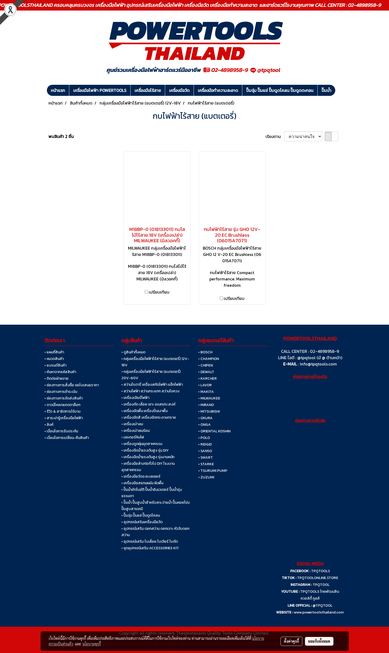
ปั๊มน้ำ (326, 90)
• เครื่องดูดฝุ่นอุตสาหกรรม (141, 444)
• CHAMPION (208, 359)
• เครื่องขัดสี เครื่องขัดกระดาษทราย (148, 417)
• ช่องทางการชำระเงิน (61, 391)
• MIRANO (206, 405)
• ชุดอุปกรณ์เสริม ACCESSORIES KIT (150, 548)
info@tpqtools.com (318, 364)
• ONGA (204, 424)
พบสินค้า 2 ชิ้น (61, 136)
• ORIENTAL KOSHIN (214, 431)
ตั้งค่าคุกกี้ (291, 641)
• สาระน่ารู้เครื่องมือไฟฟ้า (64, 418)
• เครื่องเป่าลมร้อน (135, 430)
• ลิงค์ (49, 424)
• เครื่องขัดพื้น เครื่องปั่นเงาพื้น (144, 411)
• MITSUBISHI (209, 411)
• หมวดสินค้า (54, 359)
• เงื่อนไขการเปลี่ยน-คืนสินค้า (67, 438)
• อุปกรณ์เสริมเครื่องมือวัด (142, 522)
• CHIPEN (205, 365)
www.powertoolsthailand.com (319, 612)
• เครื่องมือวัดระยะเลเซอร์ (140, 476)
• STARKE (206, 464)
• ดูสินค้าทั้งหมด (133, 352)
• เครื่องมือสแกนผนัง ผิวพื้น (142, 483)
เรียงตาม (274, 136)
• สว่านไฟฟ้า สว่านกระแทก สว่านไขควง (150, 391)
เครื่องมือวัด (179, 90)
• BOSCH (205, 352)
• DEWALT (206, 372)
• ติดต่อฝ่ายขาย (56, 378)
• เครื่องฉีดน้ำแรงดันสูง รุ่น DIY (145, 450)
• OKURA (205, 418)
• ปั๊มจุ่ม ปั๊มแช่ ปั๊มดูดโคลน (140, 515)
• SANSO (205, 451)
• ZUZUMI (206, 477)
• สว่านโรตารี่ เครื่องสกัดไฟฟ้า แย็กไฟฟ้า (152, 384)
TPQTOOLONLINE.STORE (317, 578)
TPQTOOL (321, 584)
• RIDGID (205, 444)
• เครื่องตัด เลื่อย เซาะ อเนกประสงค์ (148, 404)
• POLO (204, 438)
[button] (340, 90)
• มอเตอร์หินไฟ (132, 437)
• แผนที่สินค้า (54, 352)
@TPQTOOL (322, 605)
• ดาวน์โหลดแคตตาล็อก (62, 405)
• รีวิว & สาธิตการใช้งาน (62, 411)
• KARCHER (207, 378)
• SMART (205, 457)
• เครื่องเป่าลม (132, 424)
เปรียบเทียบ (159, 292)
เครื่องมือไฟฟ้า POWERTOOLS (99, 90)
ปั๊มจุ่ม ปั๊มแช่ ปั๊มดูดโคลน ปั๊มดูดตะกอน (279, 90)
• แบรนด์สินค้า (55, 365)
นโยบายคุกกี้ (91, 643)
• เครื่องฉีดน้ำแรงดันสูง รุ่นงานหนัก (147, 457)
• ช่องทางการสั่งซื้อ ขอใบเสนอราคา (72, 385)
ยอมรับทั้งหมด (319, 641)
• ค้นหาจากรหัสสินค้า (60, 372)
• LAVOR (205, 385)
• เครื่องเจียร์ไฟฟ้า (135, 397)
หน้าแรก (58, 90)
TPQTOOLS (320, 571)
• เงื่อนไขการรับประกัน (61, 431)
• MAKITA (206, 391)
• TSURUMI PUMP (212, 470)
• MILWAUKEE (209, 398)
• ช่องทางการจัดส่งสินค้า (64, 398)
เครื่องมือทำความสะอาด (218, 90)
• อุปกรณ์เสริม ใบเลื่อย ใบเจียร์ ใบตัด (149, 541)
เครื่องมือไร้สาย (148, 90)
